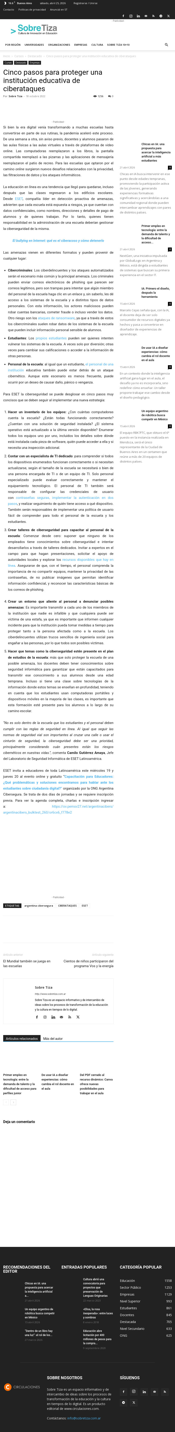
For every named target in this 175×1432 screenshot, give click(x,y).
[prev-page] (6, 1102)
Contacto (8, 9)
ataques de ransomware (56, 318)
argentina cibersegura (38, 905)
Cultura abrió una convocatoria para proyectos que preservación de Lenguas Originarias (95, 1287)
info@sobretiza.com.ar (84, 1418)
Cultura (97, 44)
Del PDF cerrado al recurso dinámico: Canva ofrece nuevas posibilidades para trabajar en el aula (96, 1084)
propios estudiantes (51, 338)
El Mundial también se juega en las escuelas (26, 963)
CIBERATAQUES (67, 905)
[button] (166, 45)
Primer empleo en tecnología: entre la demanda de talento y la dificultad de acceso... (156, 234)
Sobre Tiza (15, 96)
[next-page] (13, 1102)
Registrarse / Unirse (86, 3)
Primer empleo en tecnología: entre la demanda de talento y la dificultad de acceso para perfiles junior (19, 1084)
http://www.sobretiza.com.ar (50, 994)
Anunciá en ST (58, 9)
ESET (19, 199)
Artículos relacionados (22, 1039)
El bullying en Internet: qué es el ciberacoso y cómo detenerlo (58, 241)
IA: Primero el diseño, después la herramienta (156, 292)
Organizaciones (59, 44)
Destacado (35, 56)
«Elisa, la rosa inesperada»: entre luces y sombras (98, 1313)
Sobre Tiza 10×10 (118, 44)
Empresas (80, 44)
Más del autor (53, 1039)
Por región (13, 44)
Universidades (34, 44)
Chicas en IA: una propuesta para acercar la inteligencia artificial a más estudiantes (156, 152)
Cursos (18, 56)
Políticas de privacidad (32, 9)
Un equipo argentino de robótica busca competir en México (155, 415)
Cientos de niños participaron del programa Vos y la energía (88, 963)
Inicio (6, 56)
